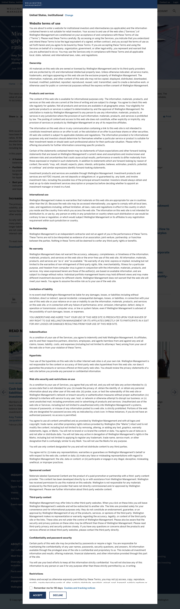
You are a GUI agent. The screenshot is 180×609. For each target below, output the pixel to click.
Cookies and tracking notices (79, 588)
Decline (58, 595)
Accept (37, 595)
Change (69, 15)
